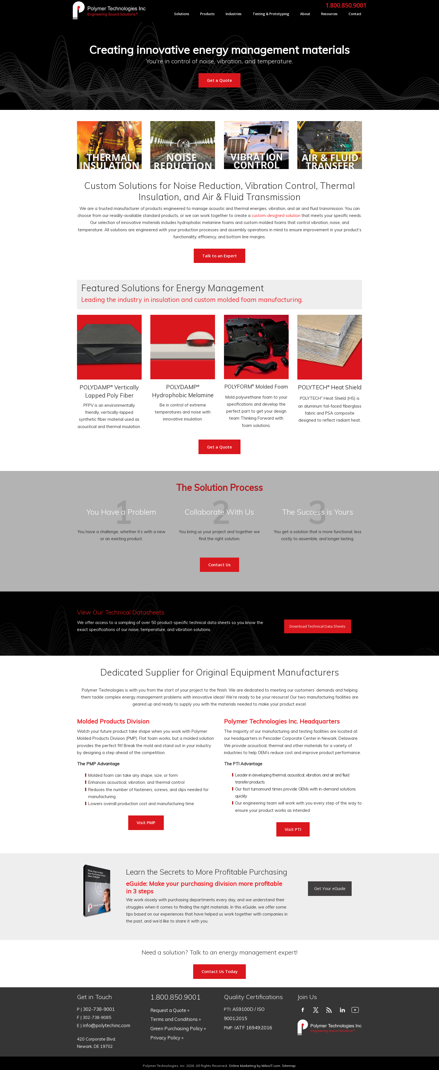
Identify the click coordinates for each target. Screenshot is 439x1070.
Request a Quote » (168, 1008)
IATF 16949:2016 (251, 1015)
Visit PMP (146, 822)
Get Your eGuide (329, 888)
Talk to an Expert (219, 255)
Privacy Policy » (164, 1029)
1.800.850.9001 (345, 5)
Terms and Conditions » (172, 1015)
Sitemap (289, 1060)
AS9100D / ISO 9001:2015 (257, 1008)
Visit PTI (293, 829)
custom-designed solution (276, 215)
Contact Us (219, 564)
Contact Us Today (220, 971)
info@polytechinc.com (103, 1022)
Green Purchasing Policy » (174, 1022)
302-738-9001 (97, 1008)
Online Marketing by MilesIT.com (254, 1060)
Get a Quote (219, 80)
